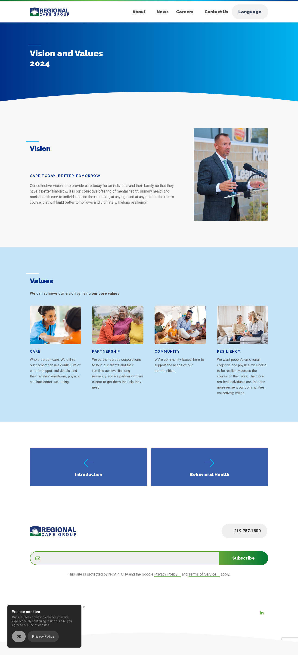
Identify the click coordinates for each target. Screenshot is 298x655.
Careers (184, 11)
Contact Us (216, 11)
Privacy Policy (43, 636)
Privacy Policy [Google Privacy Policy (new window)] (165, 574)
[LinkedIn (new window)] (261, 612)
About (139, 11)
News (163, 11)
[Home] (53, 11)
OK (19, 636)
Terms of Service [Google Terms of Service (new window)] (202, 574)
